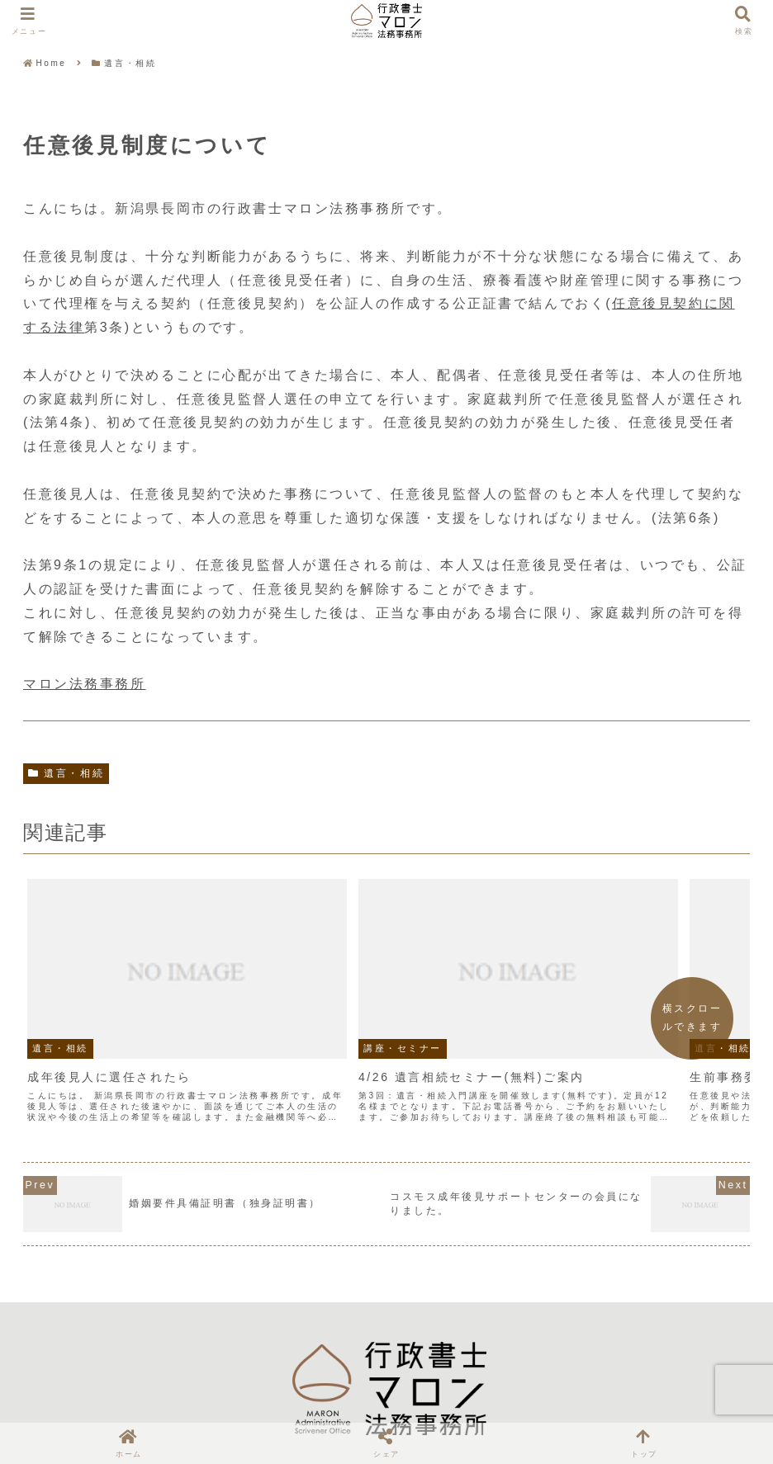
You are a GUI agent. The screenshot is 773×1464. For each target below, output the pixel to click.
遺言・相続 (66, 773)
